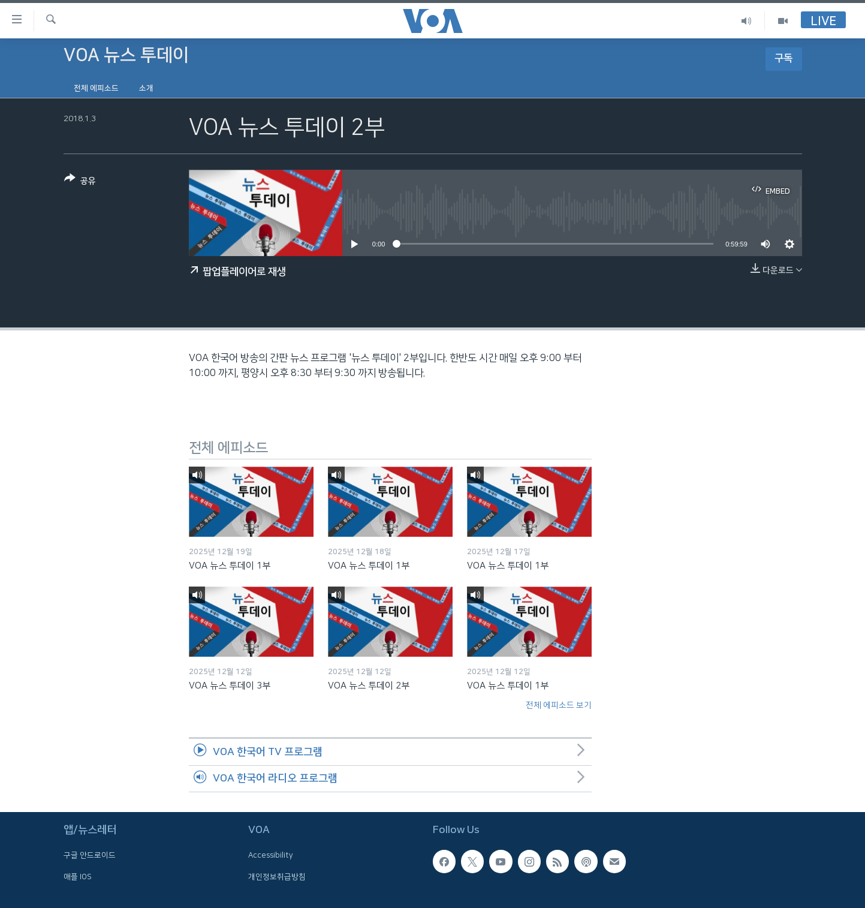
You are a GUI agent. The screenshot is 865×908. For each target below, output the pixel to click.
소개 (146, 88)
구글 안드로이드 (90, 856)
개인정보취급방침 (277, 877)
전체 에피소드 (96, 88)
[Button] (80, 182)
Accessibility (270, 856)
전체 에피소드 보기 (559, 705)
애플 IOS (78, 877)
